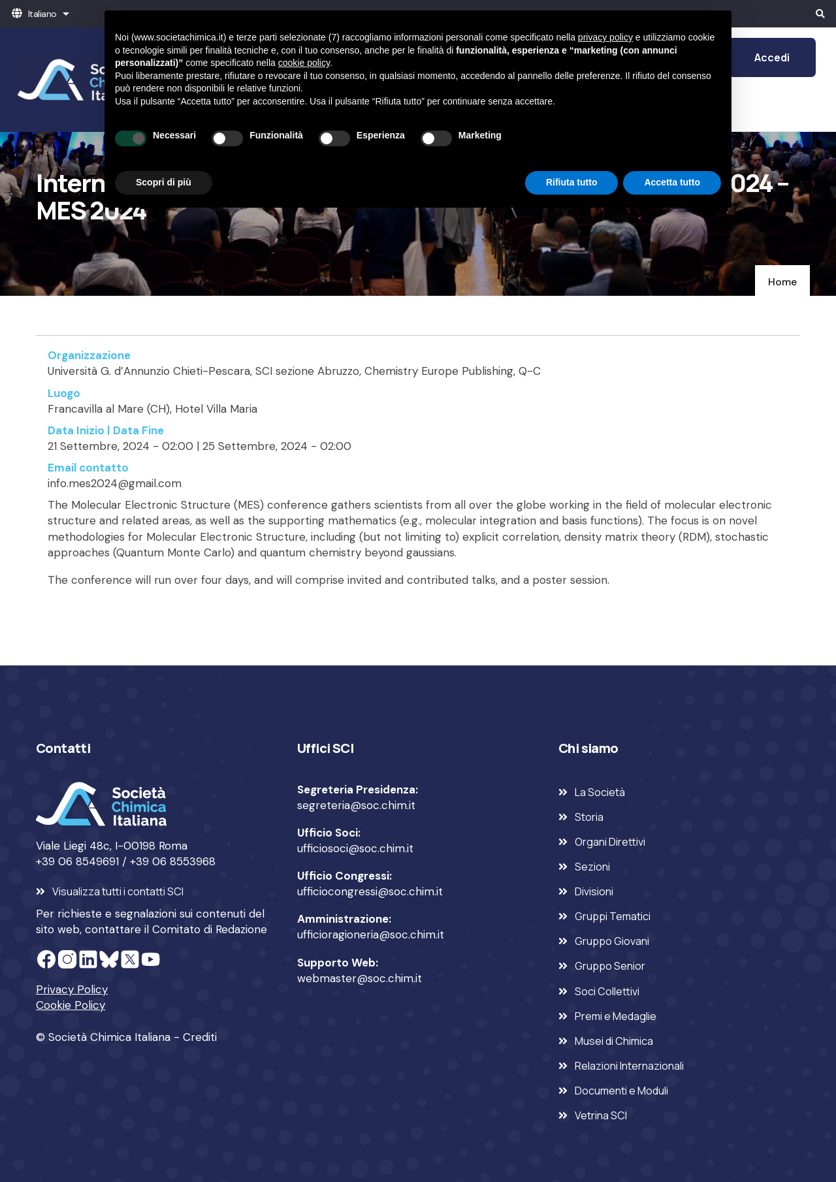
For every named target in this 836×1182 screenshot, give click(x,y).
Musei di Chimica (614, 1041)
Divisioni (594, 891)
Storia (589, 817)
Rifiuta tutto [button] (572, 182)
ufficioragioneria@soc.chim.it (370, 934)
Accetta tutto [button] (672, 182)
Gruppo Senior (610, 966)
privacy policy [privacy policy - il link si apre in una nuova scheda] (605, 37)
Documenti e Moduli (621, 1090)
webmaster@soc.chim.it (359, 978)
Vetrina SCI (601, 1115)
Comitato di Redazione (209, 929)
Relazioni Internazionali (629, 1066)
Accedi (772, 57)
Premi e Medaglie (615, 1016)
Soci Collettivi (607, 991)
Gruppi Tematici (613, 916)
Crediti (200, 1037)
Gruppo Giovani (612, 941)
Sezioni (592, 866)
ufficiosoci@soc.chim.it (355, 848)
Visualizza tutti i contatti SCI (118, 891)
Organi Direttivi (610, 842)
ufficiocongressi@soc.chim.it (370, 891)
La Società (600, 792)
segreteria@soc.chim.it (356, 805)
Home (782, 282)
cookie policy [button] (304, 62)
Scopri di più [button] (163, 182)
